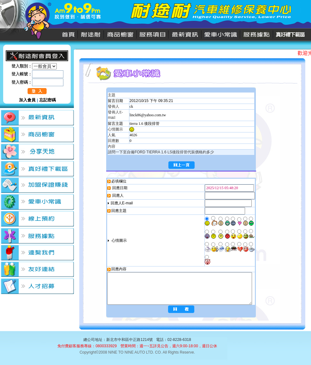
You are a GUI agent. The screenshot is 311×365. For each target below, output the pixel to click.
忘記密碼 (47, 100)
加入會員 (27, 100)
